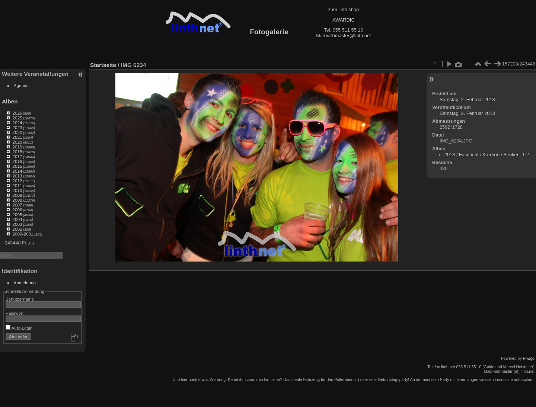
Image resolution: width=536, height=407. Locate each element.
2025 (17, 117)
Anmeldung (25, 282)
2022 (17, 132)
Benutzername (20, 299)
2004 (17, 219)
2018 (17, 151)
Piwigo (529, 358)
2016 (17, 161)
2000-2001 (22, 233)
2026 (17, 112)
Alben (10, 101)
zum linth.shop (343, 9)
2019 (17, 146)
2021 (17, 137)
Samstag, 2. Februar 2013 (467, 99)
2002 (17, 229)
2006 (17, 209)
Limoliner (272, 379)
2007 (17, 204)
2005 (17, 214)
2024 (17, 122)
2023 (17, 127)
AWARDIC (343, 20)
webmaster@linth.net (348, 35)
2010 (17, 190)
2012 (17, 180)
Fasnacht (469, 154)
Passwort (14, 313)
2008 (17, 200)
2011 (17, 185)
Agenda (21, 85)
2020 (17, 142)
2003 (17, 224)
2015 (17, 166)
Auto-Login (19, 328)
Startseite (103, 65)
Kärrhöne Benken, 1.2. (506, 154)
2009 (17, 195)
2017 (17, 156)
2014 (17, 171)
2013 (17, 175)
